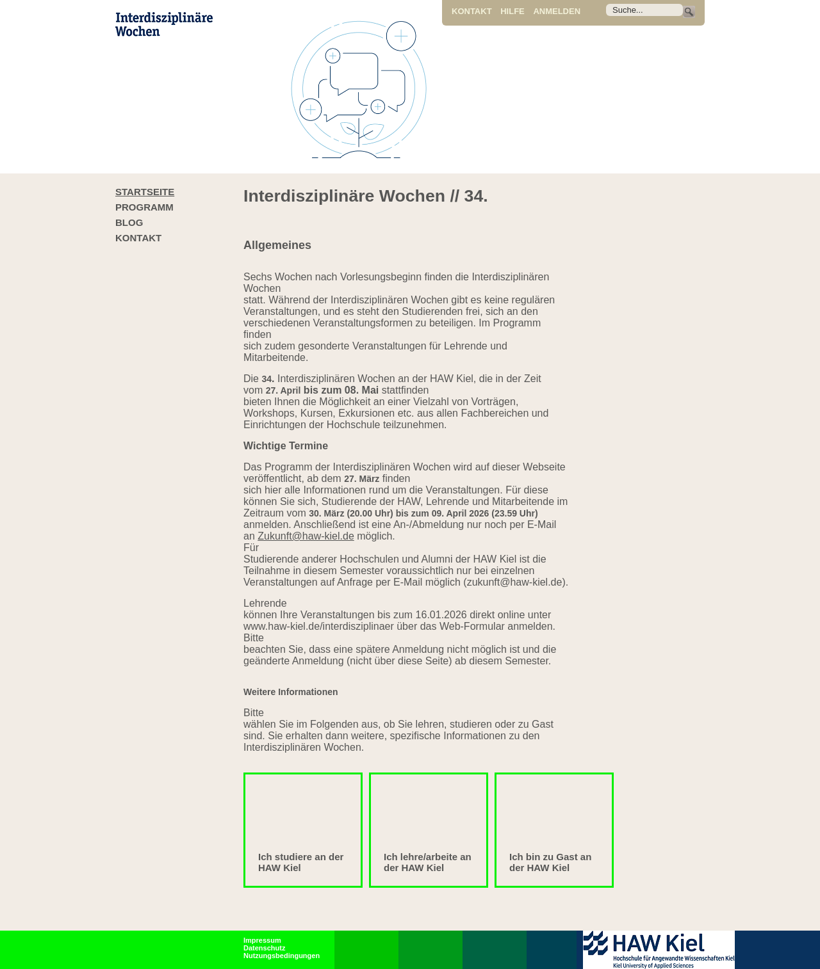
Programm (144, 207)
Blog (129, 222)
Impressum (262, 940)
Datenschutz (264, 948)
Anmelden (556, 11)
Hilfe (512, 11)
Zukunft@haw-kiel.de (306, 536)
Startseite (144, 191)
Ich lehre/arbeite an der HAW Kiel (428, 862)
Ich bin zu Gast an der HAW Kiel (550, 862)
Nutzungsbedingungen (281, 955)
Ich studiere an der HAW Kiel (300, 862)
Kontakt (472, 11)
